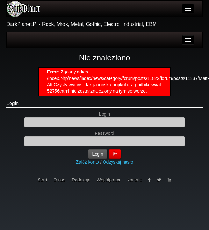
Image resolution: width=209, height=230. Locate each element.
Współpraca (108, 179)
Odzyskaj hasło (118, 162)
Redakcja (81, 179)
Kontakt (133, 179)
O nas (59, 179)
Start (42, 179)
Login (12, 103)
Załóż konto (87, 162)
